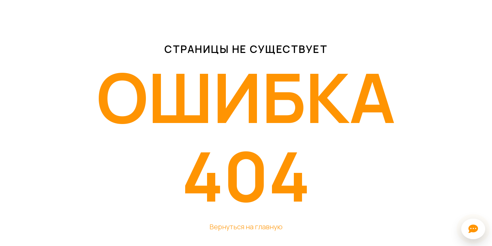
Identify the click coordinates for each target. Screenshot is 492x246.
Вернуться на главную (246, 226)
